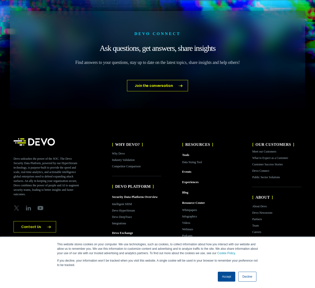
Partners (257, 219)
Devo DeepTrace (122, 217)
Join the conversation (154, 85)
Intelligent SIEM (122, 204)
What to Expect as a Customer (270, 158)
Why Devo (118, 153)
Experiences (190, 182)
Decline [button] (247, 276)
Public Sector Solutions (266, 177)
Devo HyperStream (123, 210)
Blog (185, 192)
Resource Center (193, 203)
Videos (186, 223)
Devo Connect (260, 171)
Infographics (189, 216)
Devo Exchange (122, 233)
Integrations (119, 223)
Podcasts (187, 235)
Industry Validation (123, 160)
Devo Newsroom (262, 212)
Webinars (187, 229)
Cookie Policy (226, 253)
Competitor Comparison (126, 166)
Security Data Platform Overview (135, 197)
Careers (256, 232)
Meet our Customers (264, 151)
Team (255, 225)
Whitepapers (189, 210)
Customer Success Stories (267, 164)
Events (186, 171)
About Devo (259, 206)
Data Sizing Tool (192, 162)
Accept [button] (226, 276)
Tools (185, 155)
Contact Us (31, 226)
